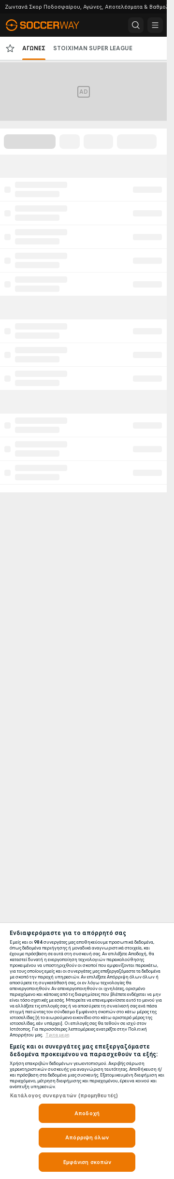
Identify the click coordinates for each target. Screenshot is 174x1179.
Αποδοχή (87, 1113)
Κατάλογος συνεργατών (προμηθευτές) (64, 1095)
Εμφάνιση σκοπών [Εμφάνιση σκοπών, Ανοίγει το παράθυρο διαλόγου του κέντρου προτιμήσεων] (87, 1162)
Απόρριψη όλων (87, 1137)
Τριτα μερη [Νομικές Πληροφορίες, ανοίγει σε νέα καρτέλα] (57, 1035)
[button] (136, 25)
